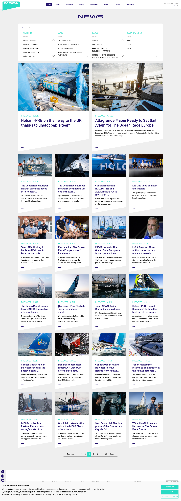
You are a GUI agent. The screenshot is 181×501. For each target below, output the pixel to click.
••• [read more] (22, 147)
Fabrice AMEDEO (29, 41)
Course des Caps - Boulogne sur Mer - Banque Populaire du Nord (105, 57)
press (176, 3)
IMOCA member (168, 3)
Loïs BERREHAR (29, 56)
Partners (130, 4)
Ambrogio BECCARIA (31, 52)
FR (177, 5)
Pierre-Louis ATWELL (31, 48)
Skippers (69, 4)
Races (58, 4)
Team (129, 45)
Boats (81, 4)
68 (106, 454)
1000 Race (96, 41)
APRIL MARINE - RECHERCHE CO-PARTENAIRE (70, 53)
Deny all (170, 492)
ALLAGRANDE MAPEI (65, 48)
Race (129, 48)
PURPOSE (118, 4)
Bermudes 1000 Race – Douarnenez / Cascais (101, 50)
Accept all (170, 487)
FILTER (24, 27)
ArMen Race (97, 45)
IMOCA (106, 4)
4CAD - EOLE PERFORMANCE (68, 45)
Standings (93, 4)
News (49, 4)
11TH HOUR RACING (65, 41)
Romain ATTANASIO (30, 45)
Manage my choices (170, 496)
